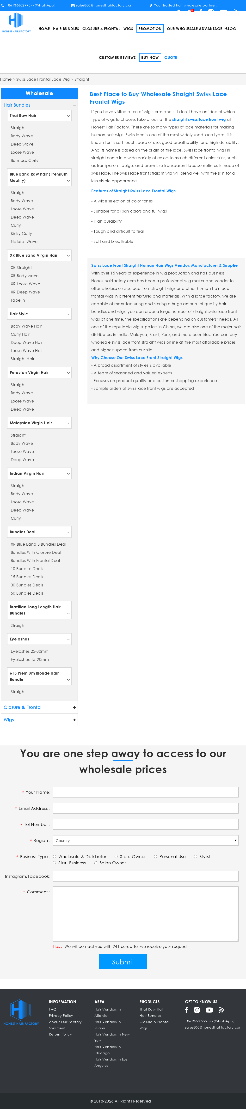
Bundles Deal (23, 532)
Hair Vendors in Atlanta (107, 1012)
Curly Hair (20, 334)
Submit (123, 961)
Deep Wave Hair (27, 342)
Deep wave (22, 143)
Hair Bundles (66, 28)
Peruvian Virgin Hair (29, 372)
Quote (170, 57)
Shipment (57, 1028)
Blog (231, 28)
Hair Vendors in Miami (107, 1024)
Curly (16, 225)
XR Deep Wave (25, 291)
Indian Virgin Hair (27, 473)
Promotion (150, 28)
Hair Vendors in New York (112, 1037)
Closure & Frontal (101, 28)
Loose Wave (22, 152)
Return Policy (60, 1034)
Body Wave (22, 135)
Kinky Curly (21, 233)
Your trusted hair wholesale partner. (183, 5)
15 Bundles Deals (27, 576)
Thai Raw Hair (23, 115)
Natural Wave (24, 241)
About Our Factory (65, 1021)
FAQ (52, 1009)
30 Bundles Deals (27, 584)
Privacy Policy (61, 1015)
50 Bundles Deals (27, 593)
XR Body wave (25, 275)
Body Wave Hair (26, 326)
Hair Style (19, 313)
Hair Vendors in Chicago (107, 1049)
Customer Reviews (117, 57)
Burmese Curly (25, 160)
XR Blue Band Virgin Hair (33, 255)
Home (44, 28)
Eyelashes (19, 639)
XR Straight (21, 267)
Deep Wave (22, 216)
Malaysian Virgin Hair (31, 422)
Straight (18, 127)
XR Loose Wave (25, 283)
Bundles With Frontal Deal (35, 560)
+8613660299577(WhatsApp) (28, 5)
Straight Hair (23, 358)
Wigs (128, 28)
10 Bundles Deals (27, 568)
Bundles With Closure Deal (36, 552)
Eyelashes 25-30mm (30, 651)
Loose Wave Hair (27, 350)
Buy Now (150, 57)
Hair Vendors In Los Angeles (110, 1062)
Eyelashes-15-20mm (30, 659)
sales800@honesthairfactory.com (102, 5)
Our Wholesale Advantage (194, 28)
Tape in (18, 300)
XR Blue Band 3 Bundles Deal (38, 544)
